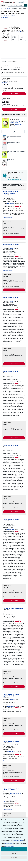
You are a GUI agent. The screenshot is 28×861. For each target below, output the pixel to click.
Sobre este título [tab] (12, 61)
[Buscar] (25, 5)
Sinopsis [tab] (4, 61)
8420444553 (18, 121)
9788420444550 (14, 122)
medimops (9, 255)
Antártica (9, 620)
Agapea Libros (10, 529)
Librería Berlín (10, 706)
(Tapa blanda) (10, 159)
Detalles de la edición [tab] (7, 65)
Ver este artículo (5, 82)
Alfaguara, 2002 (18, 124)
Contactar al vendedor (7, 217)
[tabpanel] (13, 71)
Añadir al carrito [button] (14, 93)
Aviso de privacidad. (9, 846)
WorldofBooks (10, 203)
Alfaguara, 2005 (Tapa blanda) (14, 136)
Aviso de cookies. (9, 843)
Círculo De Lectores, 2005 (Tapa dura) (16, 151)
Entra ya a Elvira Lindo (14, 179)
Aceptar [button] (14, 849)
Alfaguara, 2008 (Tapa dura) (13, 142)
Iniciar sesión (20, 2)
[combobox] (16, 5)
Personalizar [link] (14, 857)
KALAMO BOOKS (11, 751)
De (15, 37)
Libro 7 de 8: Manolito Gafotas (8, 15)
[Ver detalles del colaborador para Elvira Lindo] (4, 17)
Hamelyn (9, 307)
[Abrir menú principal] (3, 5)
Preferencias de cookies (17, 840)
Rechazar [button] (14, 853)
